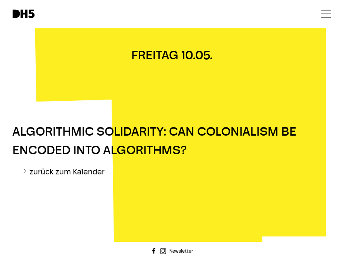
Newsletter (181, 251)
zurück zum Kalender (67, 172)
